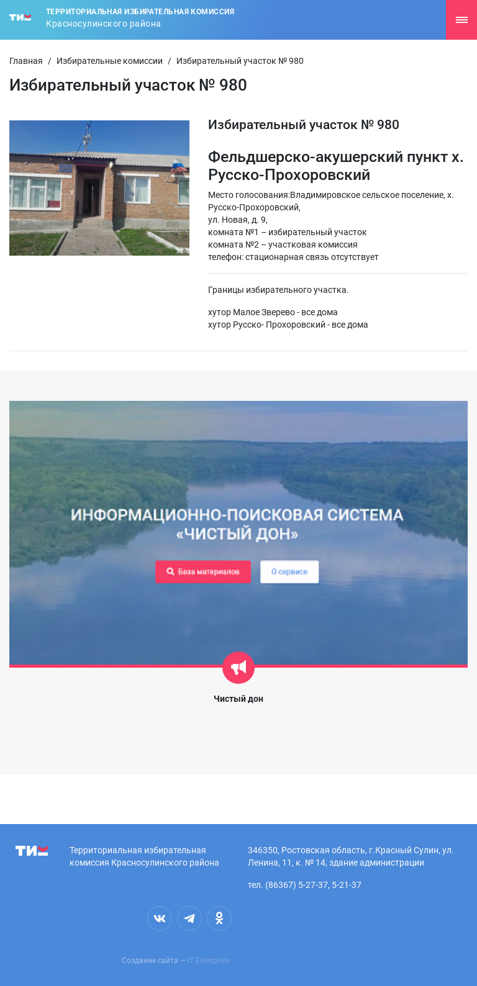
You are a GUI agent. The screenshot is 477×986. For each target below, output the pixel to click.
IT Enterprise (208, 960)
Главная (26, 61)
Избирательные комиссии (110, 61)
